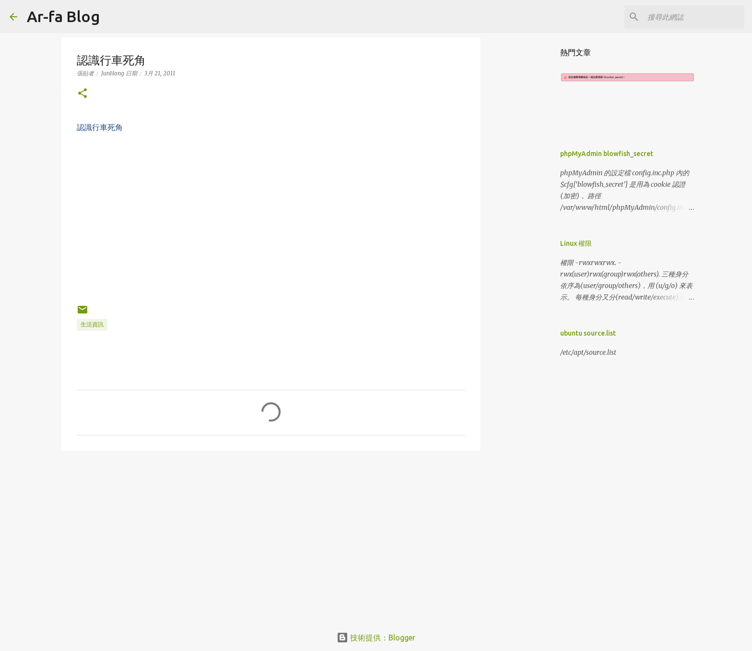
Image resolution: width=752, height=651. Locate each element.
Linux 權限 (576, 243)
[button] (82, 93)
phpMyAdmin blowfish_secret (606, 153)
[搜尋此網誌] (694, 16)
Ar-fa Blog (63, 16)
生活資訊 (92, 324)
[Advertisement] (271, 532)
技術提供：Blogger (376, 637)
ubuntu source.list (588, 333)
